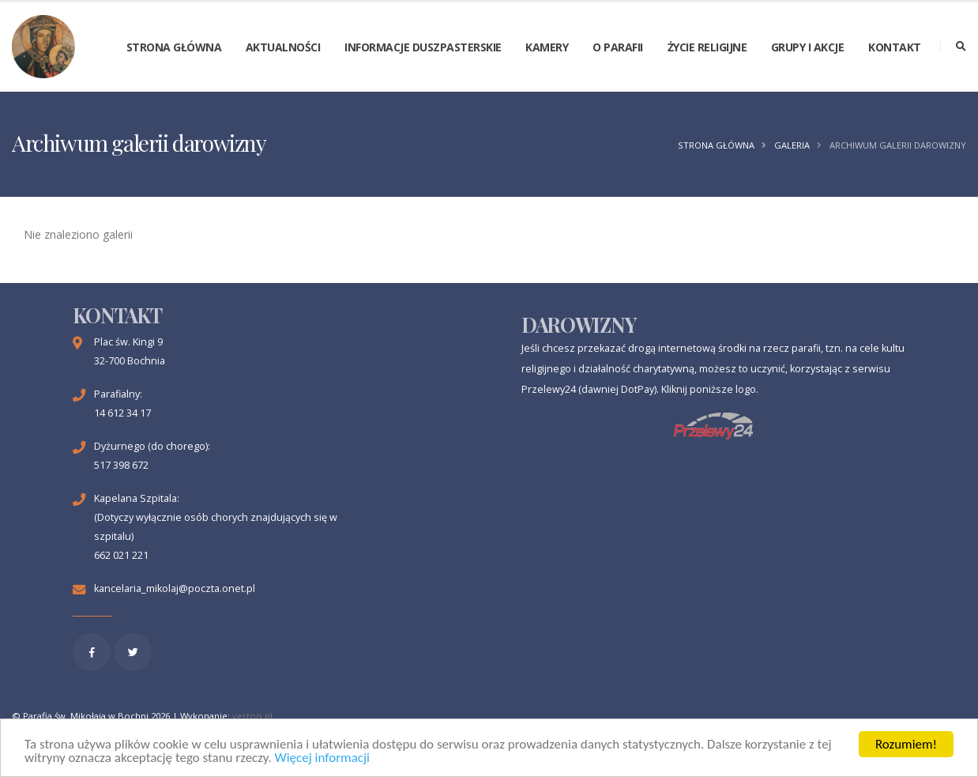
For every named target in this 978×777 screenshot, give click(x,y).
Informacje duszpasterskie (423, 47)
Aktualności (283, 47)
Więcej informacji (322, 758)
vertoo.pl (252, 716)
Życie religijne (707, 47)
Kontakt (894, 47)
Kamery (546, 47)
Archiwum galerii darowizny (897, 145)
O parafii (617, 47)
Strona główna (174, 47)
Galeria (792, 145)
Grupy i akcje (807, 47)
